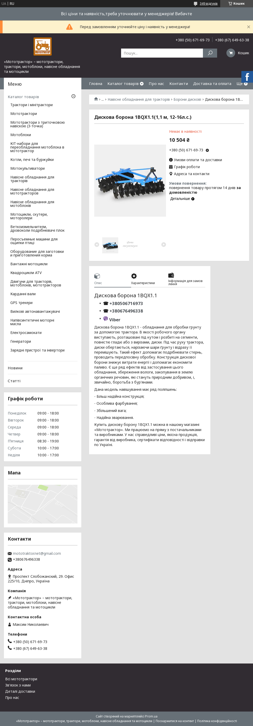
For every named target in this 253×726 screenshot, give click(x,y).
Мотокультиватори (27, 169)
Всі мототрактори (21, 678)
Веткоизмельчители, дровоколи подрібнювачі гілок (37, 229)
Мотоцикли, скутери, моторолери (29, 216)
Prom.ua (151, 716)
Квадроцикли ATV (26, 273)
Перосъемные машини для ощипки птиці (34, 241)
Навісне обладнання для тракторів (139, 99)
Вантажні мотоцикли (29, 264)
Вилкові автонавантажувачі (35, 312)
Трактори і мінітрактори (31, 105)
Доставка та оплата (212, 83)
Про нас (156, 83)
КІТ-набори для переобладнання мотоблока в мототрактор (37, 147)
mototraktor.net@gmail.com (37, 553)
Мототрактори (23, 114)
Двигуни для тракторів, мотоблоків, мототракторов (35, 283)
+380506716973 (125, 303)
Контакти (178, 83)
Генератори (20, 342)
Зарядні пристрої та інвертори (37, 350)
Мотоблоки (20, 135)
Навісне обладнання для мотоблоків (32, 204)
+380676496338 (126, 311)
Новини (15, 367)
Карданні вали (23, 294)
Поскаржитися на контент (175, 721)
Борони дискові (187, 99)
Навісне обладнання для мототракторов (32, 192)
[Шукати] (210, 53)
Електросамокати (26, 333)
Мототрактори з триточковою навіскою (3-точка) (37, 124)
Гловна (95, 83)
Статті (14, 380)
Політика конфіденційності (217, 721)
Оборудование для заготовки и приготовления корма (37, 253)
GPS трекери (21, 303)
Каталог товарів (123, 83)
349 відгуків (209, 3)
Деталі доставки (20, 691)
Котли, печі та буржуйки (32, 160)
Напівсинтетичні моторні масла (32, 322)
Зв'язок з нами (18, 685)
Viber (114, 320)
